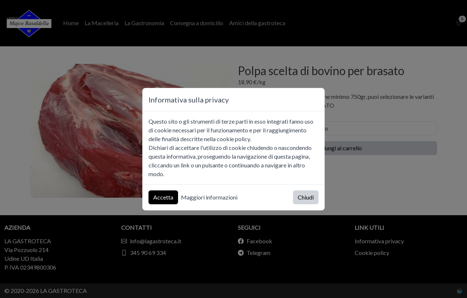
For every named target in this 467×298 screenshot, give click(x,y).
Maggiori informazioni (209, 197)
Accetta (163, 197)
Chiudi (306, 197)
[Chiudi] (316, 99)
